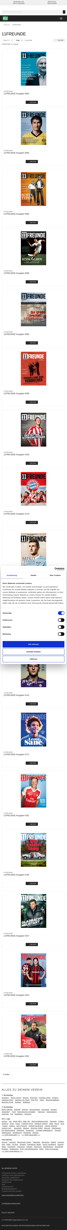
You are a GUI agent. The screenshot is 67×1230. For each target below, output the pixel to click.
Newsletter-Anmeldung (12, 1180)
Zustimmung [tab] (12, 575)
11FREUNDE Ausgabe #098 (16, 393)
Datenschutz (7, 1187)
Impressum (6, 1182)
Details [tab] (33, 575)
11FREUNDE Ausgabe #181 (16, 815)
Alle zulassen (33, 644)
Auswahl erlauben (33, 652)
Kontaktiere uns (43, 1225)
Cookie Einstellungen (11, 1191)
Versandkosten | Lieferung (14, 1173)
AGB (3, 1184)
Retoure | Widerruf (10, 1178)
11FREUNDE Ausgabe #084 (16, 153)
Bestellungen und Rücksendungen (20, 1225)
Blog (4, 1225)
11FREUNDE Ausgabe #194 (16, 875)
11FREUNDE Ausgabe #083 (16, 93)
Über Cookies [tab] (55, 575)
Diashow (59, 40)
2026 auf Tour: (52, 1)
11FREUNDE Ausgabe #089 (16, 273)
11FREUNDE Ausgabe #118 (16, 514)
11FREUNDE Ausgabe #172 (16, 754)
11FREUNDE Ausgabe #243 (16, 995)
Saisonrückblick (52, 3)
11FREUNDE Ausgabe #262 (16, 1056)
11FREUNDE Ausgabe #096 (16, 334)
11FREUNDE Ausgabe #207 (16, 936)
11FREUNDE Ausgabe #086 (16, 214)
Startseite (7, 25)
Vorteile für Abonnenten (13, 1175)
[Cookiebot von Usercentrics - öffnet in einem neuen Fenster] (54, 569)
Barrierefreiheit (9, 1189)
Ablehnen (33, 659)
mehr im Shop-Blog (18, 3)
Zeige (18, 40)
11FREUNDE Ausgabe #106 (16, 454)
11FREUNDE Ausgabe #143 (16, 695)
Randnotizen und (19, 1)
